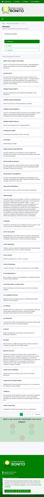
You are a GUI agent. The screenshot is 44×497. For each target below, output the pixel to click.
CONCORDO (10, 491)
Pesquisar (9, 41)
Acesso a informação (12, 23)
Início (3, 23)
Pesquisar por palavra (10, 34)
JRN (16, 494)
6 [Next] (32, 414)
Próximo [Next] (38, 414)
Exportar (9, 50)
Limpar (9, 46)
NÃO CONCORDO (23, 491)
